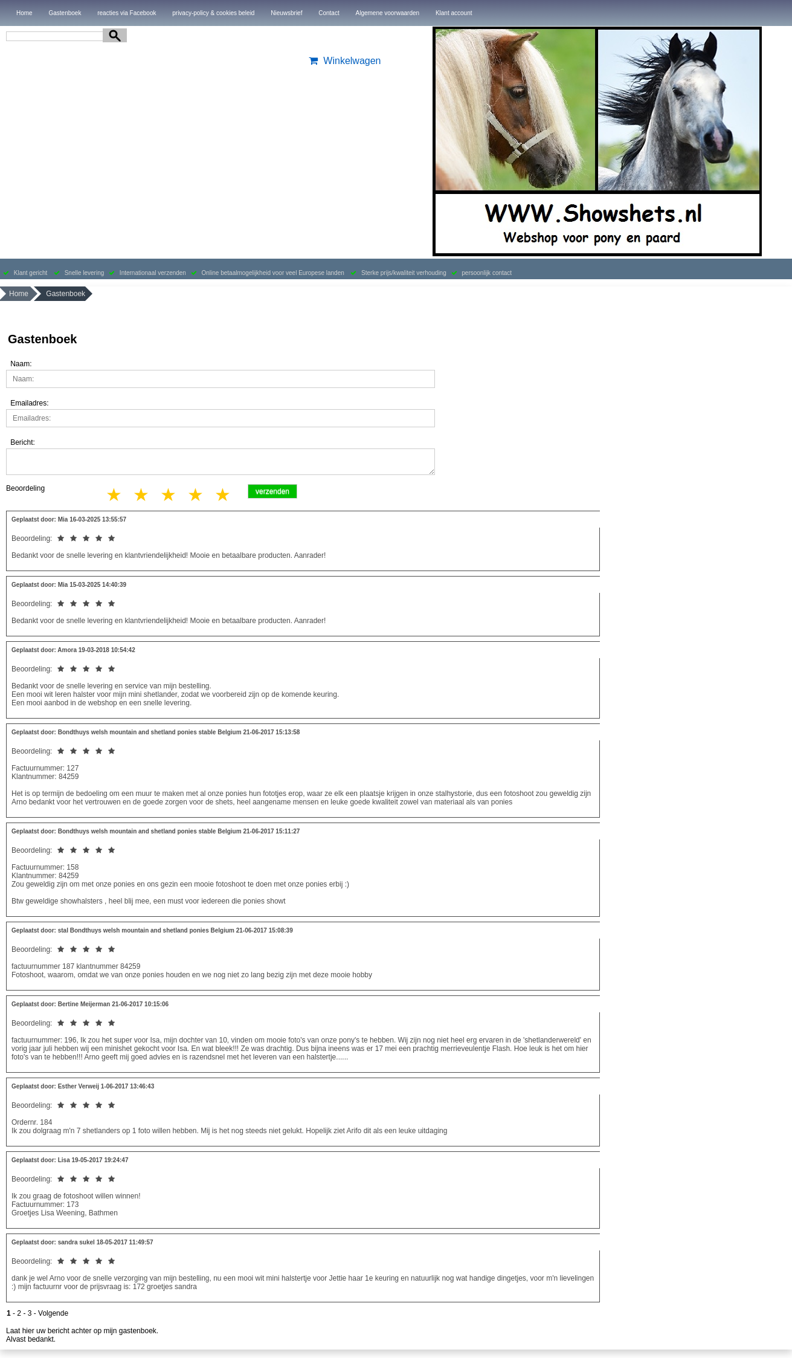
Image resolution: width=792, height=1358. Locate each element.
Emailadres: (29, 403)
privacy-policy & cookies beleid (213, 13)
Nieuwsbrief (286, 13)
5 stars (223, 494)
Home (24, 13)
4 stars (196, 494)
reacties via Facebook (126, 13)
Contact (328, 13)
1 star (115, 494)
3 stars (169, 494)
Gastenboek (64, 13)
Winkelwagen (343, 61)
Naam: (20, 364)
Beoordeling (25, 488)
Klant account (454, 13)
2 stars (142, 494)
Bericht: (22, 442)
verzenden (272, 491)
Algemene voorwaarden (387, 13)
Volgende (53, 1313)
